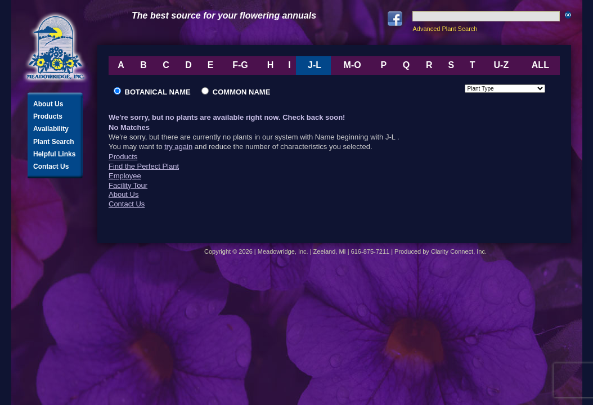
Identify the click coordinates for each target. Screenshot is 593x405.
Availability (51, 129)
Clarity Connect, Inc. (459, 251)
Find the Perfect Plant (144, 166)
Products (47, 116)
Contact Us (51, 166)
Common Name (235, 92)
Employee (125, 176)
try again (178, 146)
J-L (314, 65)
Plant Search (53, 142)
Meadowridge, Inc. (55, 47)
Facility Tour (128, 185)
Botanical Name (156, 92)
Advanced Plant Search (444, 28)
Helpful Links (54, 154)
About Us (48, 104)
